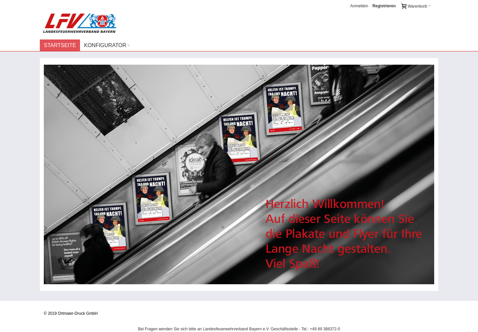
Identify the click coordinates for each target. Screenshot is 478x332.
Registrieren (384, 6)
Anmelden (359, 6)
